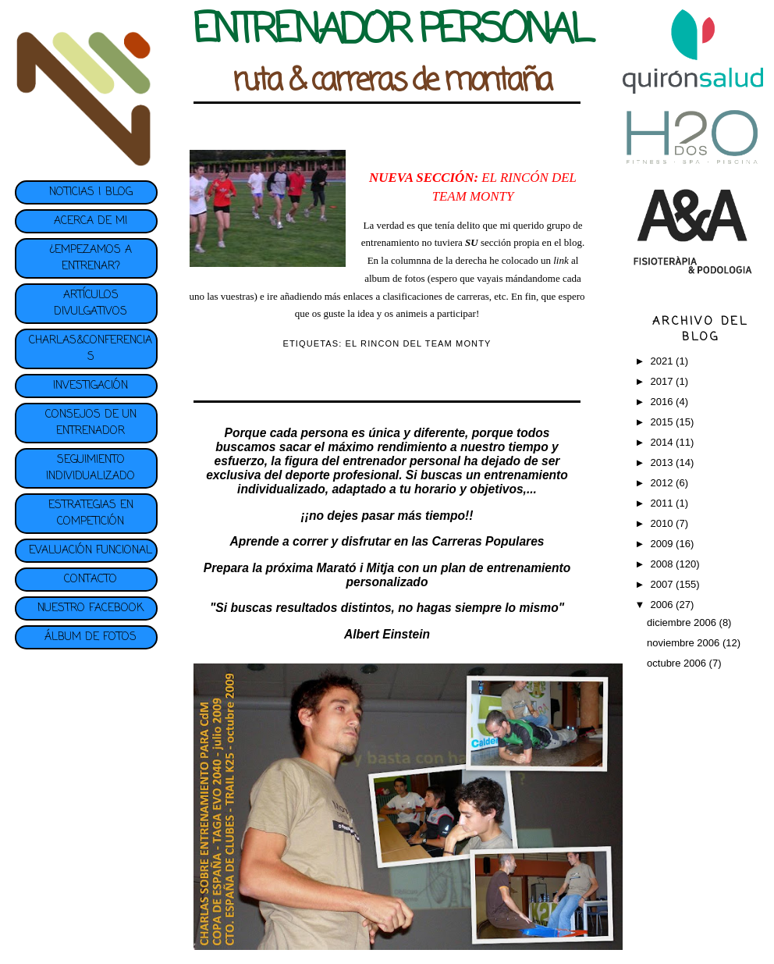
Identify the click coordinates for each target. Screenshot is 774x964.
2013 (663, 462)
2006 (663, 604)
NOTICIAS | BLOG (91, 192)
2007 (663, 584)
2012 (663, 483)
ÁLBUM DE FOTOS (90, 637)
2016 (663, 401)
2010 (663, 523)
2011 (663, 503)
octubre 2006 (678, 663)
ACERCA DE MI (90, 221)
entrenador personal (401, 461)
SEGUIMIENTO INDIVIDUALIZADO (90, 468)
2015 (663, 422)
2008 (663, 564)
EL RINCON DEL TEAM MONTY (419, 343)
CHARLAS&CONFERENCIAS (90, 349)
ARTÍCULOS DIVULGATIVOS (90, 303)
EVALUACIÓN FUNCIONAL (90, 550)
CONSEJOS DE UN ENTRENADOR (91, 423)
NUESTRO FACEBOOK (90, 608)
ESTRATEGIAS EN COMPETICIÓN (90, 513)
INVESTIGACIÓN (90, 386)
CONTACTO (90, 579)
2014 (663, 442)
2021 (663, 361)
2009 (663, 544)
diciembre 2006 (683, 622)
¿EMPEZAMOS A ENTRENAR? (90, 258)
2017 (663, 381)
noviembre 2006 (685, 643)
